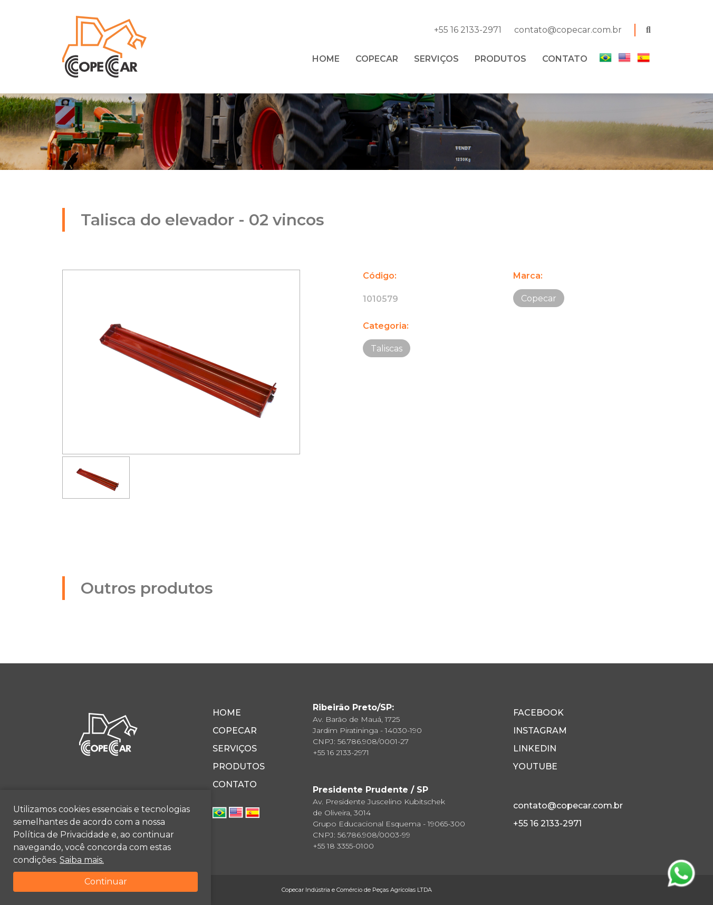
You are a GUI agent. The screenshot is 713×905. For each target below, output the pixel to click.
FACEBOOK (538, 713)
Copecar (538, 298)
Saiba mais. (82, 860)
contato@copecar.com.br (568, 30)
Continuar (105, 882)
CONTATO (564, 59)
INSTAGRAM (540, 731)
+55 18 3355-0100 (343, 846)
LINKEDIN (534, 749)
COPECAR (376, 59)
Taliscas (386, 349)
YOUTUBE (535, 766)
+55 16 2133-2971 (468, 30)
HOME (326, 59)
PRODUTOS (500, 59)
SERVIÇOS (436, 59)
